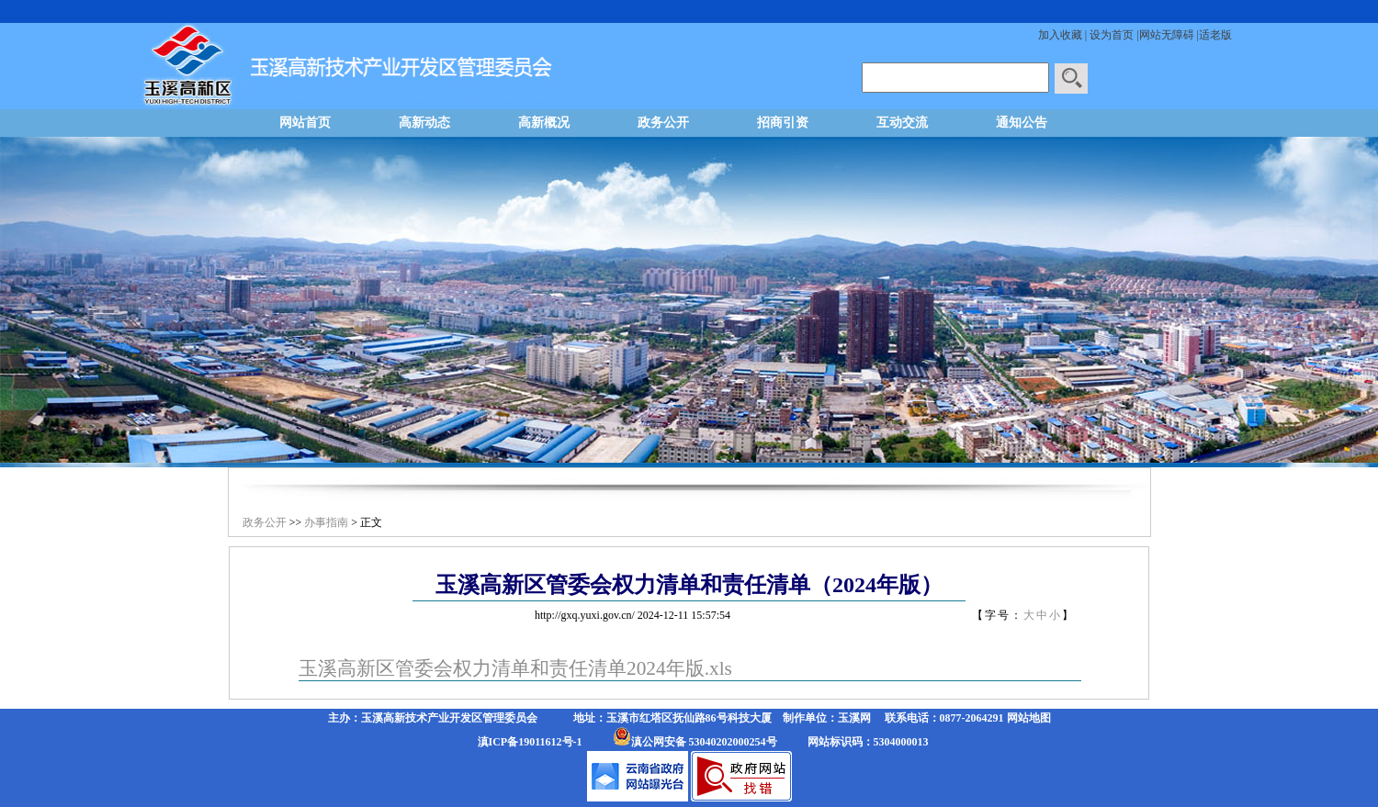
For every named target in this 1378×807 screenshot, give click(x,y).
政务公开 (663, 122)
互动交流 (902, 122)
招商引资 (782, 122)
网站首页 (305, 122)
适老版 (1215, 34)
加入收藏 (1060, 34)
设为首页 (1112, 34)
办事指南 (326, 522)
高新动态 (424, 122)
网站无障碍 (1166, 34)
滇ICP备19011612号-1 (530, 741)
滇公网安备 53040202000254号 (704, 741)
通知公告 (1021, 122)
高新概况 (544, 122)
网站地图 (1029, 718)
